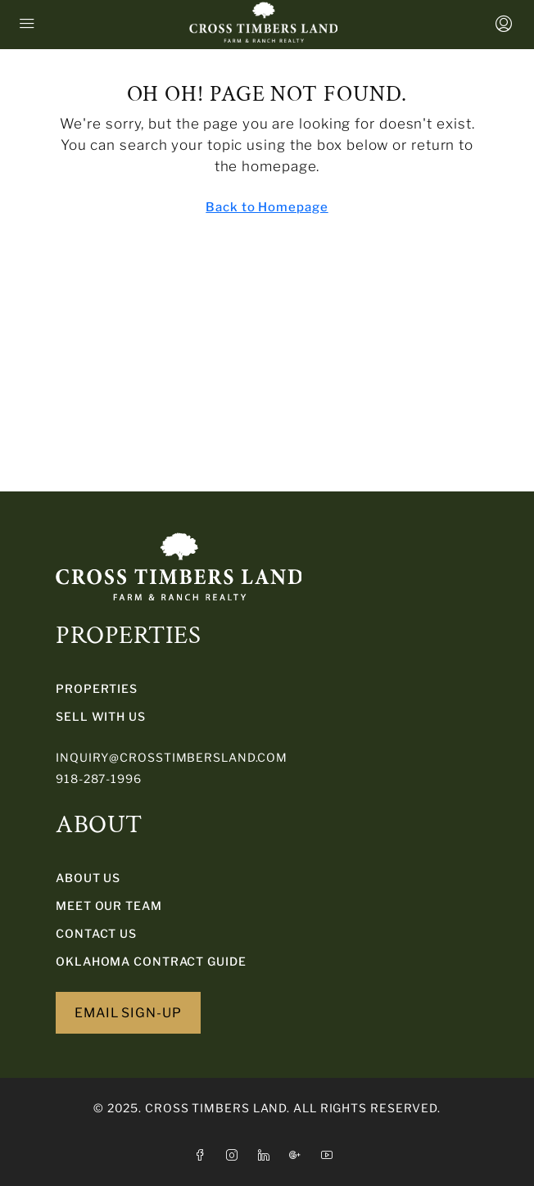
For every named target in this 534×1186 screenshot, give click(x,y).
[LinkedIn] (267, 1155)
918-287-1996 (99, 778)
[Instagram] (235, 1155)
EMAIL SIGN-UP (128, 1013)
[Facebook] (203, 1155)
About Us (88, 878)
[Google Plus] (298, 1155)
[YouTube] (330, 1155)
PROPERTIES (97, 688)
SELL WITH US (101, 716)
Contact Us (96, 933)
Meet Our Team (109, 905)
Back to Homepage (267, 207)
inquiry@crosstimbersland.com (171, 757)
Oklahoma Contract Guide (151, 961)
